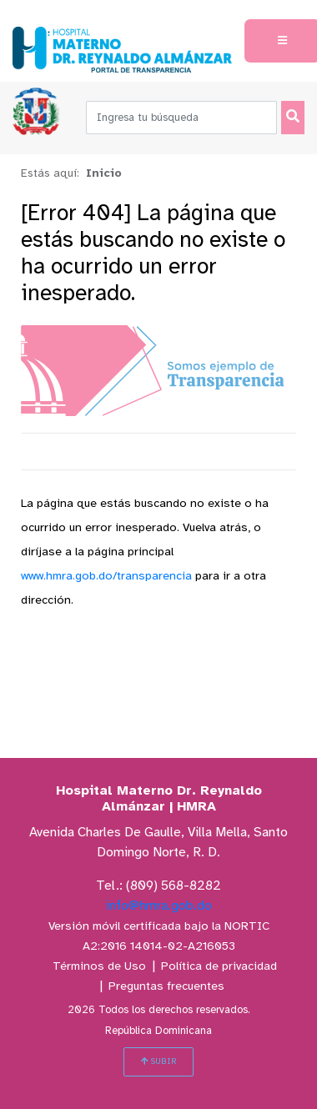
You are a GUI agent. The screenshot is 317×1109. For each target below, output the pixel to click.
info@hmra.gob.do (159, 906)
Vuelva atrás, (216, 528)
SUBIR (158, 1061)
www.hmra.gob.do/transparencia (106, 576)
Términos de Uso (99, 967)
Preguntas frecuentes (166, 987)
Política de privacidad (219, 967)
